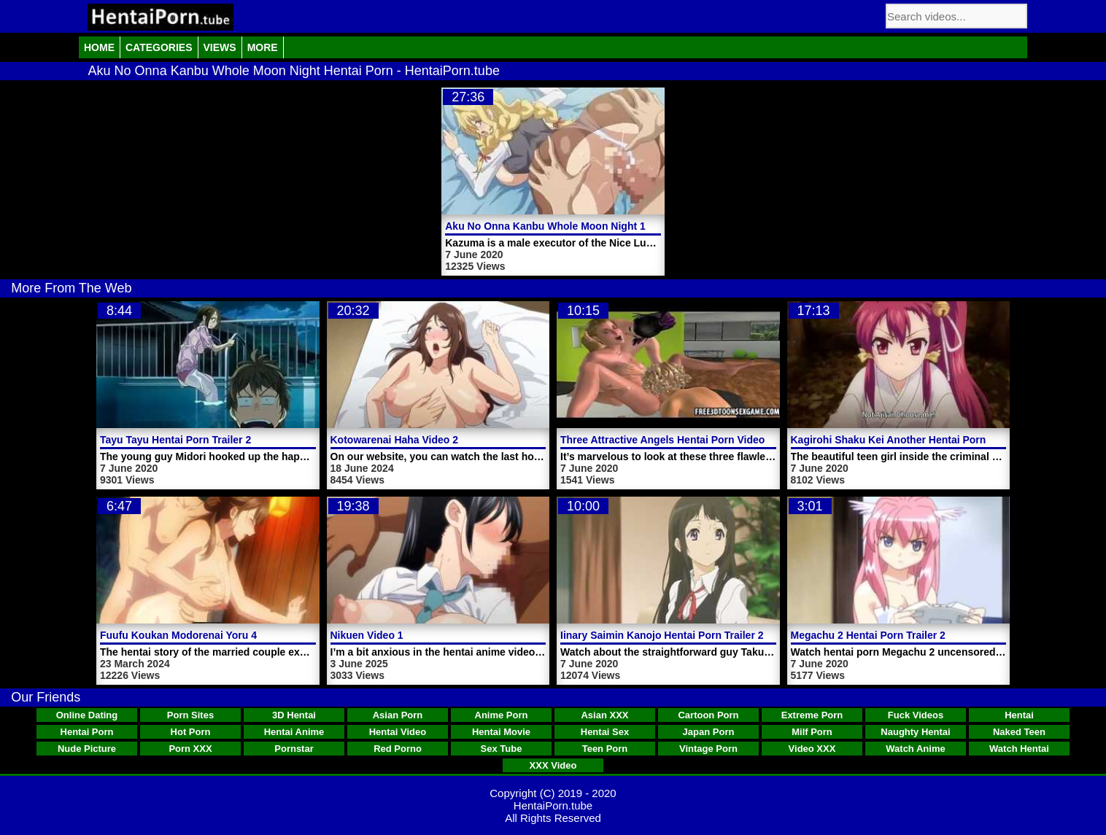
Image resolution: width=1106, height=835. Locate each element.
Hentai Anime (294, 731)
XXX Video (553, 765)
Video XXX (812, 748)
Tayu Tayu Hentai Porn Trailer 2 (175, 440)
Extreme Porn (812, 715)
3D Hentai (294, 715)
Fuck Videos (915, 715)
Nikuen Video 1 (366, 635)
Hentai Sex (605, 731)
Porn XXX (190, 748)
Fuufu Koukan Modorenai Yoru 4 (178, 635)
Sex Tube (501, 748)
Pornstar (293, 748)
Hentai (1019, 715)
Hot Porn (191, 731)
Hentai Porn (87, 731)
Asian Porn (398, 715)
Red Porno (398, 748)
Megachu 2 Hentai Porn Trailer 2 (868, 635)
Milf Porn (812, 731)
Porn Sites (190, 715)
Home (99, 47)
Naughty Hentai (915, 731)
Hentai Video (398, 731)
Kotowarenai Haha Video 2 (394, 440)
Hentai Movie (501, 731)
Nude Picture (87, 748)
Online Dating (87, 715)
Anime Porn (501, 715)
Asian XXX (604, 715)
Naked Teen (1019, 731)
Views (220, 47)
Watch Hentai (1019, 748)
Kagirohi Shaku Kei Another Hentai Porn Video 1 (908, 440)
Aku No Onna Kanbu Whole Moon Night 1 (545, 226)
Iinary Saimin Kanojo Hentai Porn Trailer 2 (662, 635)
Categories (159, 47)
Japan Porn (709, 731)
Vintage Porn (708, 748)
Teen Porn (605, 748)
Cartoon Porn (708, 715)
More (262, 47)
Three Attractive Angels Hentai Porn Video (662, 440)
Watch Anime (915, 748)
